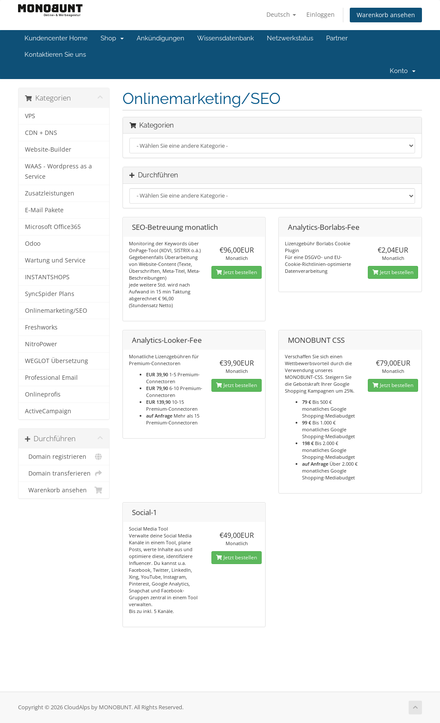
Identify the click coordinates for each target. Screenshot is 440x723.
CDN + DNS (41, 133)
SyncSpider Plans (49, 294)
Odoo (32, 243)
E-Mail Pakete (44, 210)
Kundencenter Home (56, 38)
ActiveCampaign (48, 411)
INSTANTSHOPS (47, 277)
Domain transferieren (64, 473)
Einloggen (320, 14)
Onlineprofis (43, 394)
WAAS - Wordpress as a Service (58, 171)
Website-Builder (48, 149)
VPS (30, 116)
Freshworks (41, 327)
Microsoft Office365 (53, 227)
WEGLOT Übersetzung (56, 361)
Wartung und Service (55, 260)
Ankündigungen (160, 38)
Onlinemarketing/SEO (56, 310)
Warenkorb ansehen (386, 15)
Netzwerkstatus (290, 38)
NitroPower (41, 344)
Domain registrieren (64, 456)
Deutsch (281, 14)
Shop (112, 38)
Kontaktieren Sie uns (55, 54)
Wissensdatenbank (225, 38)
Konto (403, 71)
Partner (337, 38)
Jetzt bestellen (236, 272)
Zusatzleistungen (49, 193)
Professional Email (51, 377)
